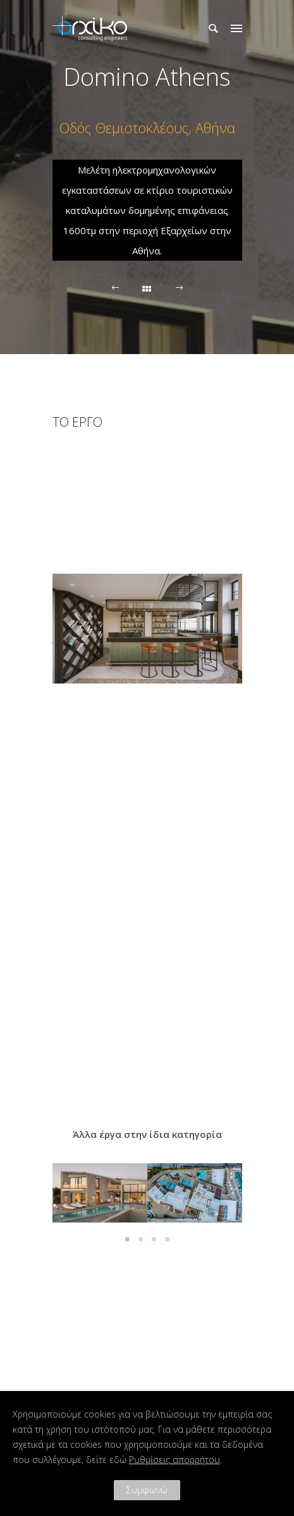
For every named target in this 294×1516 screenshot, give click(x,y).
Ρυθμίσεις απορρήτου (174, 1460)
